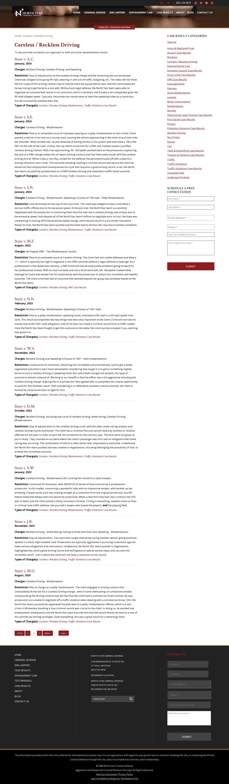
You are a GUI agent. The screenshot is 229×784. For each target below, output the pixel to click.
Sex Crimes (173, 137)
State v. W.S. (25, 348)
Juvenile (171, 97)
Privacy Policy (126, 774)
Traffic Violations (177, 164)
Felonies (172, 88)
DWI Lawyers (22, 665)
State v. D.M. (25, 406)
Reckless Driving (176, 133)
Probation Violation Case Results (186, 128)
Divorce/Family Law (178, 66)
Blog (190, 12)
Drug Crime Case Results (181, 75)
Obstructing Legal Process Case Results (189, 115)
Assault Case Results (179, 52)
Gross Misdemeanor (179, 92)
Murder (171, 110)
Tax (169, 146)
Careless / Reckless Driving (53, 105)
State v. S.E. (24, 117)
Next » (48, 633)
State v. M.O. (25, 571)
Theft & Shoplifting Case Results (185, 150)
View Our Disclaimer (106, 774)
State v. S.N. (24, 187)
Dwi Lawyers (117, 12)
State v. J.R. (24, 521)
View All (171, 42)
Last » (64, 633)
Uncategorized (175, 172)
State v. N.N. (25, 299)
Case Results (165, 12)
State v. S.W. (25, 468)
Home (76, 12)
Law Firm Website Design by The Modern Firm (114, 778)
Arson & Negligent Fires (180, 48)
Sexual (171, 141)
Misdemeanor (75, 105)
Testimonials (23, 680)
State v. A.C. (24, 59)
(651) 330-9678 (183, 2)
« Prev (19, 633)
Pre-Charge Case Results (181, 119)
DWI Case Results (77, 287)
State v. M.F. (25, 241)
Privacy (171, 124)
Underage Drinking (178, 177)
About (180, 12)
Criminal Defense (94, 12)
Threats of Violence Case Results (185, 155)
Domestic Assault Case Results (184, 70)
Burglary (172, 57)
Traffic (171, 159)
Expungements (176, 83)
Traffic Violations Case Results (100, 105)
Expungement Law (140, 12)
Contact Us (204, 12)
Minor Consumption (178, 101)
